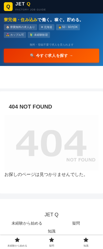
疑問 (76, 223)
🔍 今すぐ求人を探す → (51, 55)
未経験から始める (27, 223)
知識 (51, 231)
